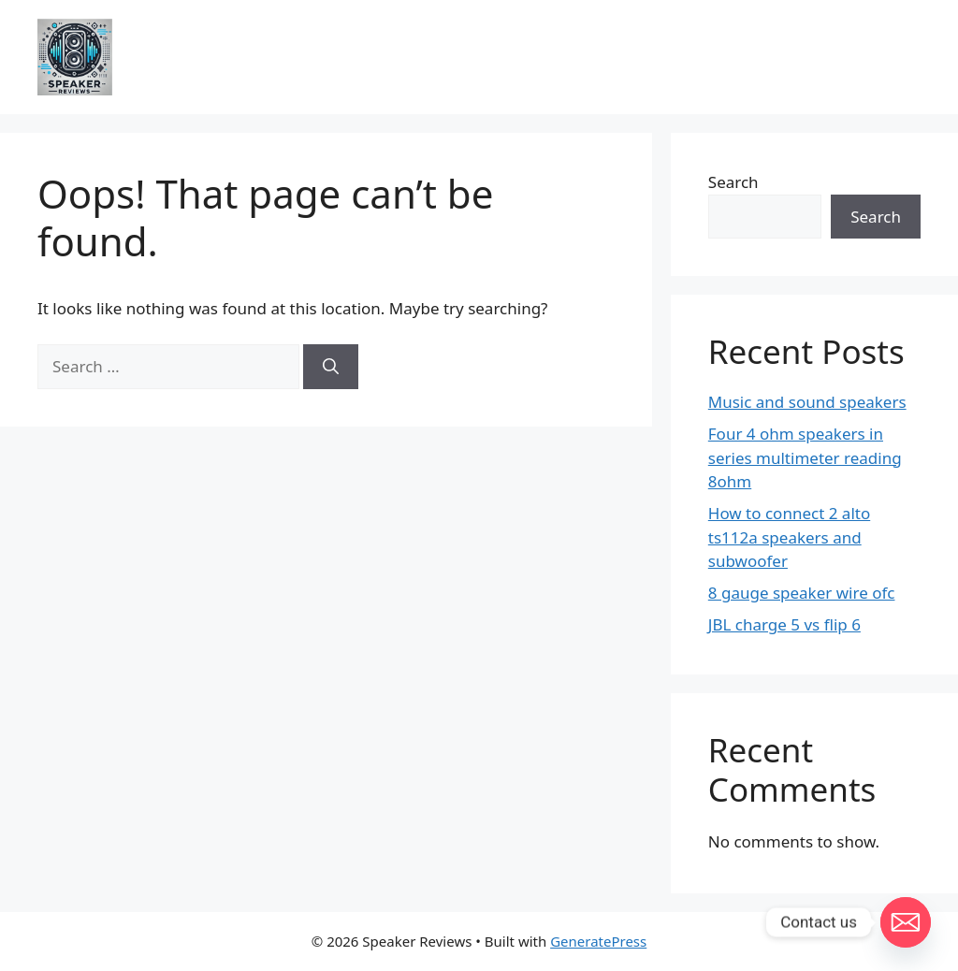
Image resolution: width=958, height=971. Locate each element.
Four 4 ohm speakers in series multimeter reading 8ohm (805, 457)
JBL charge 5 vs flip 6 (784, 624)
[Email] (905, 922)
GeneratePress (598, 941)
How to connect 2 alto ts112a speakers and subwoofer (789, 537)
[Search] (330, 366)
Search (733, 182)
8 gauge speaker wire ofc (801, 592)
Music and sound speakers (807, 402)
